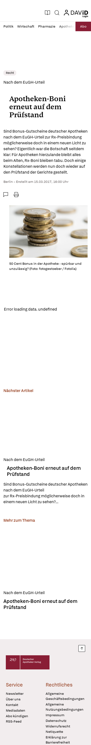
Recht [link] (10, 73)
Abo (83, 26)
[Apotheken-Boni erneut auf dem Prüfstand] (45, 424)
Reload (67, 309)
